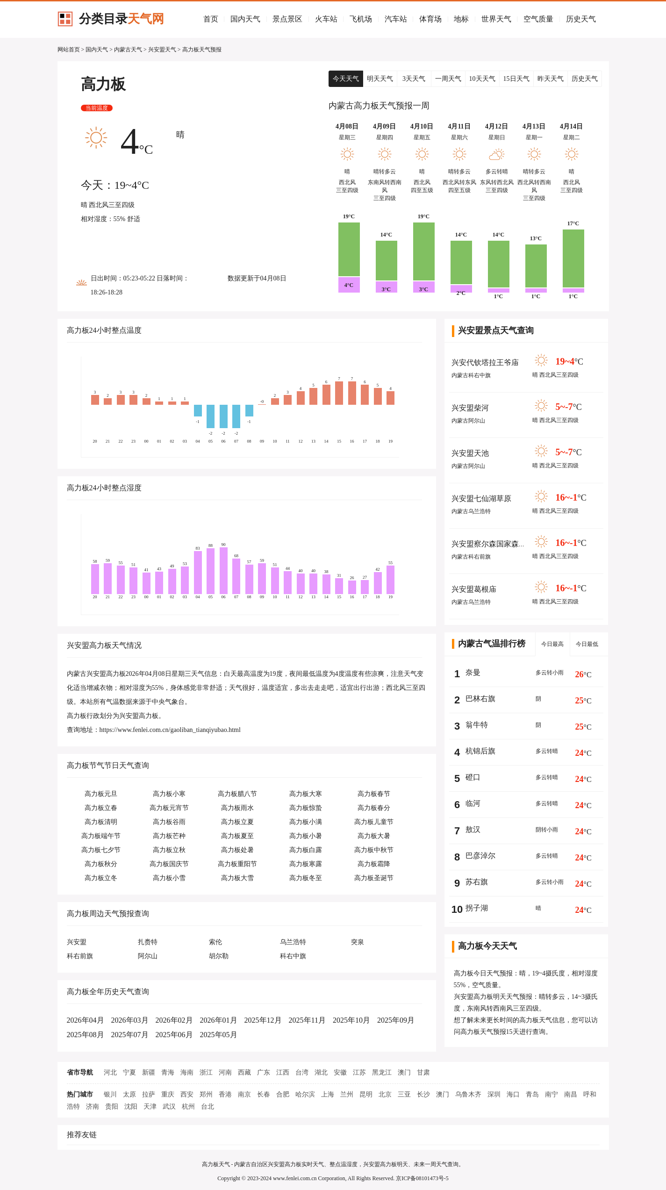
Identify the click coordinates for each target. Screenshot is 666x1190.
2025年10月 (351, 1020)
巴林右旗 (480, 699)
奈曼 (472, 672)
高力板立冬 (101, 878)
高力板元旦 (101, 793)
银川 (110, 1094)
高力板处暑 (237, 849)
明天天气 (380, 78)
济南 (92, 1106)
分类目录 (121, 19)
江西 (282, 1072)
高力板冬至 (305, 878)
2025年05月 (218, 1035)
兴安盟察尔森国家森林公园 (496, 544)
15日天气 (516, 78)
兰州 (346, 1094)
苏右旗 (476, 882)
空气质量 (538, 19)
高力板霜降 (374, 863)
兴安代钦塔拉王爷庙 (485, 362)
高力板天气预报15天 (489, 1031)
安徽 (340, 1072)
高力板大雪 (237, 878)
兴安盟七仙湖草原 (481, 498)
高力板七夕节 (101, 849)
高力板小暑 (305, 835)
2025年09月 (396, 1020)
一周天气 (448, 78)
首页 (210, 19)
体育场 (430, 19)
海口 (513, 1094)
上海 (327, 1094)
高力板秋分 (101, 863)
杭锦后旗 (480, 751)
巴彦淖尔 (480, 856)
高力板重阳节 (237, 863)
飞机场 (361, 19)
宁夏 (129, 1072)
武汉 (169, 1106)
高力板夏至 (237, 835)
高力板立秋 (169, 849)
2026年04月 (85, 1020)
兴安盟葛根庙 (473, 589)
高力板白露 (305, 849)
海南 (186, 1072)
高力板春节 (374, 793)
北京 (385, 1094)
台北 (207, 1106)
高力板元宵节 (169, 807)
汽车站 (396, 19)
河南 (225, 1072)
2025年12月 (263, 1020)
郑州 (206, 1094)
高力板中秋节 (374, 849)
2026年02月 (174, 1020)
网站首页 (68, 49)
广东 (263, 1072)
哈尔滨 (305, 1094)
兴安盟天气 (162, 49)
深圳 (494, 1094)
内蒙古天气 (128, 49)
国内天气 (245, 19)
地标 (461, 19)
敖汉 (472, 829)
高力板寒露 (305, 863)
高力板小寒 (169, 793)
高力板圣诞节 (374, 878)
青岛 (532, 1094)
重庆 (167, 1094)
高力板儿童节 (374, 821)
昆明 (365, 1094)
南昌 (570, 1094)
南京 (244, 1094)
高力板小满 (305, 821)
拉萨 (148, 1094)
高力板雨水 (237, 807)
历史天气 (581, 19)
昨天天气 (550, 78)
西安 (186, 1094)
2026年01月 (218, 1020)
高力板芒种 (169, 835)
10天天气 (482, 78)
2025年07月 (130, 1035)
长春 (263, 1094)
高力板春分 (374, 807)
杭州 (188, 1106)
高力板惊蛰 (305, 807)
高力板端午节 (101, 835)
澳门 (404, 1072)
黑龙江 (382, 1072)
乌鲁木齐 (468, 1094)
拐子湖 (476, 908)
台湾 (301, 1072)
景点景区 (287, 19)
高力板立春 (101, 807)
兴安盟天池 (470, 453)
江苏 (359, 1072)
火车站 (326, 19)
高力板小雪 (169, 878)
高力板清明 (101, 821)
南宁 (551, 1094)
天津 (150, 1106)
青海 (167, 1072)
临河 (472, 803)
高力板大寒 (305, 793)
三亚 (404, 1094)
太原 (129, 1094)
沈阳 (130, 1106)
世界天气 (496, 19)
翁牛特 (476, 725)
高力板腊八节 (237, 793)
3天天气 (413, 78)
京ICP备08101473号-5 (422, 1178)
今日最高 (552, 644)
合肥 (282, 1094)
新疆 (148, 1072)
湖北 (321, 1072)
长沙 (423, 1094)
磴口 (472, 777)
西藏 (244, 1072)
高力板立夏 (237, 821)
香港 (225, 1094)
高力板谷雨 (169, 821)
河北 (110, 1072)
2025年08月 (85, 1035)
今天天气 (346, 78)
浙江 (206, 1072)
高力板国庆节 (169, 863)
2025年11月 (307, 1020)
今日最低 (587, 644)
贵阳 (111, 1106)
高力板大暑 (374, 835)
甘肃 (423, 1072)
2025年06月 (174, 1035)
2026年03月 (130, 1020)
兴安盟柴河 (470, 408)
